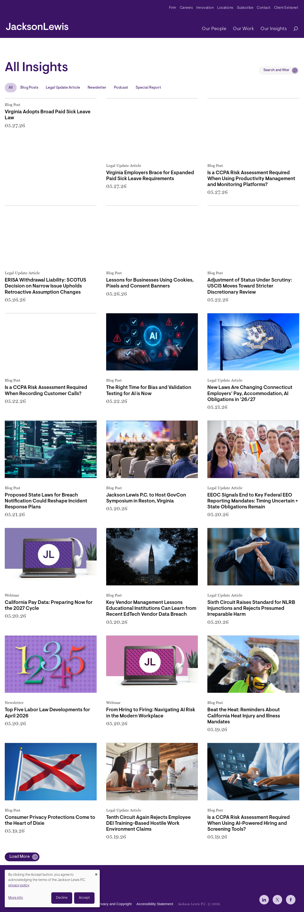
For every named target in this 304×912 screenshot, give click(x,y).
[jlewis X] (277, 899)
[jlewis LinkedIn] (264, 899)
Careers (186, 8)
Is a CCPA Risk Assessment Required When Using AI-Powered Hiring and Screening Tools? (248, 823)
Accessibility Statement (154, 904)
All (11, 88)
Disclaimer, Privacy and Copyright (105, 904)
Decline (61, 898)
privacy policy (18, 885)
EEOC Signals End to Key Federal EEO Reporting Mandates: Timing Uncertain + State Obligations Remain (252, 501)
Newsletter (97, 88)
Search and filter (276, 70)
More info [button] (15, 898)
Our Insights (274, 29)
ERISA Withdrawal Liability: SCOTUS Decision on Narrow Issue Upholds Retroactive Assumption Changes (45, 286)
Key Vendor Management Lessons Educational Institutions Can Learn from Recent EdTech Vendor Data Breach (151, 608)
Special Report (148, 88)
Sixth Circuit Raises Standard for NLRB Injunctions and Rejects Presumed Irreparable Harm (251, 608)
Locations (225, 8)
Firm (172, 8)
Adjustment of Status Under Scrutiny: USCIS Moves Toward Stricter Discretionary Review (249, 286)
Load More (20, 857)
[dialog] (52, 888)
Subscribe (245, 8)
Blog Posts (29, 88)
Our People (214, 29)
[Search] (293, 29)
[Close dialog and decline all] (96, 873)
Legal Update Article (63, 88)
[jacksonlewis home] (37, 25)
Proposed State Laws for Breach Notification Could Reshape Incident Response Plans (46, 501)
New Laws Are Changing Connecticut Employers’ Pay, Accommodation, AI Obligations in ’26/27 (249, 393)
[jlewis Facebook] (290, 899)
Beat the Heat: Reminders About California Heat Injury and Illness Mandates (243, 715)
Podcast (121, 88)
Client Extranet (286, 8)
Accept (84, 898)
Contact (264, 8)
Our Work (243, 29)
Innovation (205, 8)
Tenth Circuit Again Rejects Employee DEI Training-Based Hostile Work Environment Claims (148, 823)
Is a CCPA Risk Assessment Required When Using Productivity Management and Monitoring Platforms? (251, 178)
